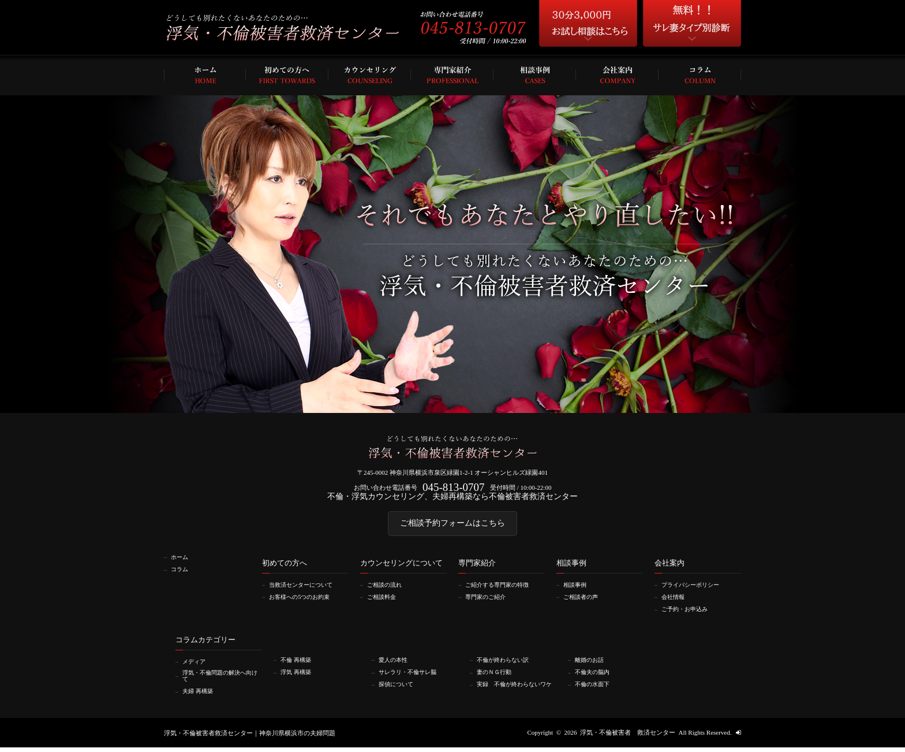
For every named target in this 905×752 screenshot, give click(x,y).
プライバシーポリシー (694, 589)
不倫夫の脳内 (595, 675)
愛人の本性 (396, 663)
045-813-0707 (453, 488)
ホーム (181, 562)
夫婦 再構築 (200, 695)
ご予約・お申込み (688, 612)
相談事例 (577, 589)
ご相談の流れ (387, 589)
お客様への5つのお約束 (303, 601)
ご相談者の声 (583, 601)
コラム (181, 573)
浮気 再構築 (298, 675)
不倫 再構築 (298, 663)
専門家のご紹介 (488, 601)
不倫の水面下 (595, 686)
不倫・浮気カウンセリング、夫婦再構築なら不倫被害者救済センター (453, 498)
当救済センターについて (305, 589)
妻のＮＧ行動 (497, 675)
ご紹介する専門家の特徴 (501, 589)
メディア (196, 664)
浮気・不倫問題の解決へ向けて (222, 680)
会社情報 (675, 601)
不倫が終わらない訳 (506, 663)
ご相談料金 (384, 601)
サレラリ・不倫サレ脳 (411, 675)
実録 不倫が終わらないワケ (516, 690)
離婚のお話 (592, 663)
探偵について (399, 686)
